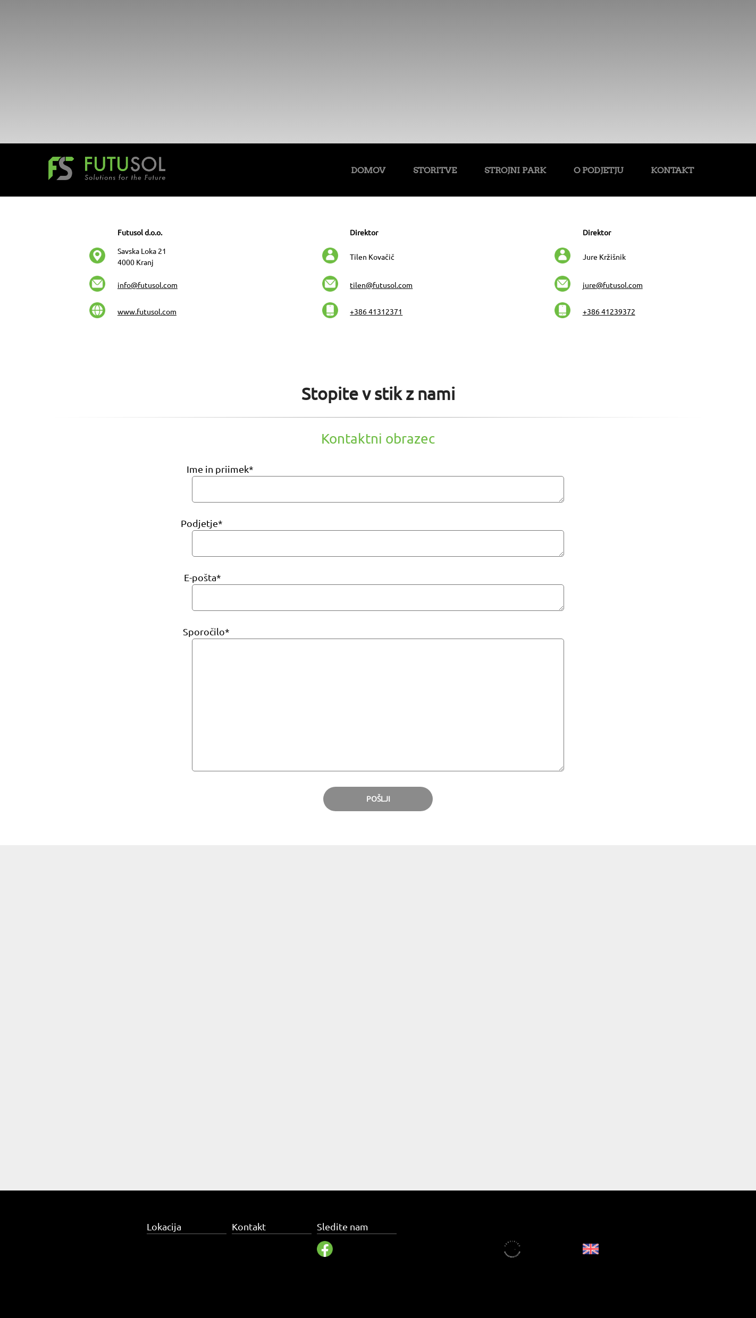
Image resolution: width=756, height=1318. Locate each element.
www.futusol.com (147, 312)
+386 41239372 (609, 312)
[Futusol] (106, 170)
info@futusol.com (147, 285)
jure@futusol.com (613, 285)
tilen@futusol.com (381, 285)
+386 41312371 (376, 312)
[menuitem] (368, 172)
